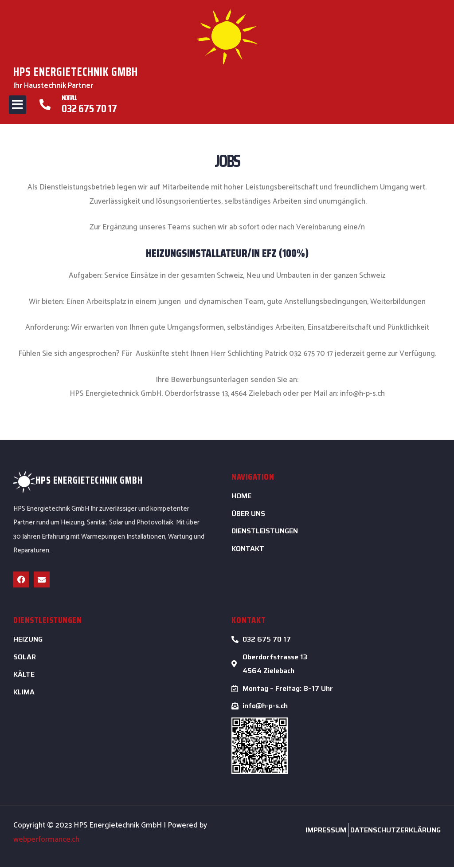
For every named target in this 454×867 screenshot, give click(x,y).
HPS (43, 480)
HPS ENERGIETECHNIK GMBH (78, 71)
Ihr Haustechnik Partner (53, 85)
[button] (17, 104)
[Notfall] (45, 104)
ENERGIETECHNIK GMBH (98, 480)
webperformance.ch (46, 839)
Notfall (69, 97)
